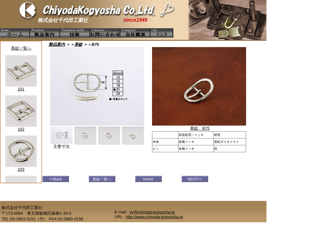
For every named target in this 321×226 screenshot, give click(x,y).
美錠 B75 (199, 128)
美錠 (78, 44)
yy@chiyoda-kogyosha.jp (152, 212)
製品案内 (57, 44)
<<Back (55, 179)
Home (148, 179)
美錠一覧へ (21, 48)
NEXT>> (194, 179)
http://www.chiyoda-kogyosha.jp (154, 216)
